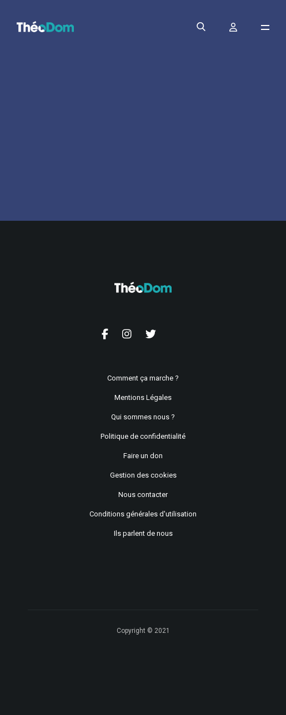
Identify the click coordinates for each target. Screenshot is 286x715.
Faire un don (143, 456)
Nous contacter (143, 494)
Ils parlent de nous (143, 533)
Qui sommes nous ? (143, 417)
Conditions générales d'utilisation (143, 514)
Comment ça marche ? (143, 378)
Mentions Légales (143, 397)
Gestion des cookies (143, 475)
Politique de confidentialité (143, 436)
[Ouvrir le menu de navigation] (265, 27)
